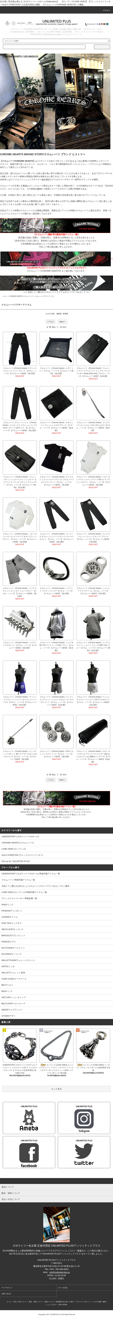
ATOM (65, 1304)
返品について (49, 1302)
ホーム (5, 296)
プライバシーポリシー (83, 1302)
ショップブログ (51, 1304)
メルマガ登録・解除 (99, 1302)
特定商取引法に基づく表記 (64, 1302)
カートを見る (63, 1288)
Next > (62, 321)
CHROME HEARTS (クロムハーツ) (21, 296)
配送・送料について (35, 1302)
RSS (60, 1304)
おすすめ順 (50, 314)
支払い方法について (20, 1302)
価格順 (59, 314)
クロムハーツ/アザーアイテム (44, 296)
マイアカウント (7, 1288)
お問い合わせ (6, 1294)
